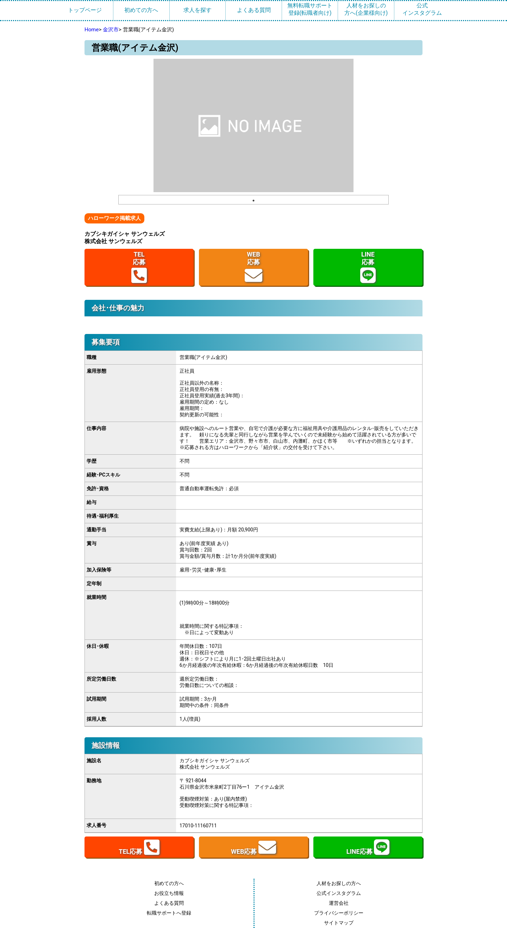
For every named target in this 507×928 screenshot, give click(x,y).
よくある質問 (254, 10)
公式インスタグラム (422, 9)
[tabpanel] (253, 125)
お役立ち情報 (169, 893)
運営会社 (339, 903)
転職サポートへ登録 (169, 913)
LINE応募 (368, 267)
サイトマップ (338, 923)
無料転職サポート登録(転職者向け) (309, 9)
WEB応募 (253, 267)
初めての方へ (141, 10)
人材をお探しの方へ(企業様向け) (366, 9)
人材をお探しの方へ (339, 883)
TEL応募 (139, 267)
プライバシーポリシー (338, 913)
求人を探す (197, 10)
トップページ (85, 10)
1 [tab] (253, 200)
